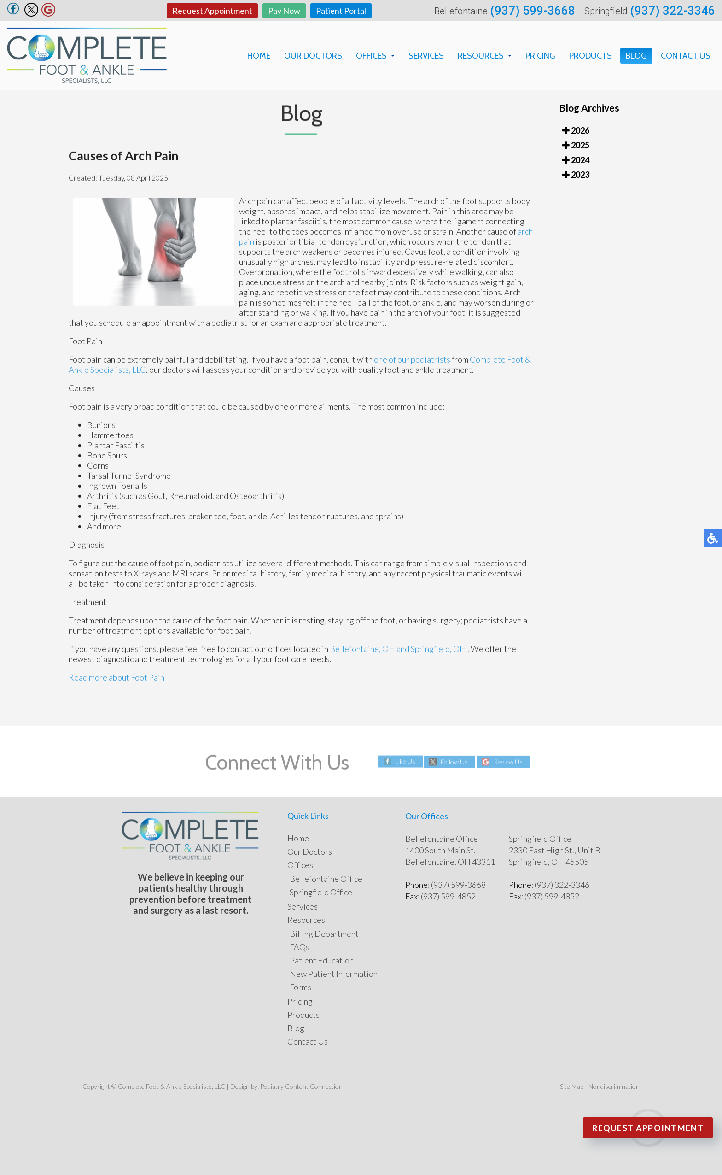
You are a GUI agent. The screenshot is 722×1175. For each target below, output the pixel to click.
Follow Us (454, 761)
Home (258, 56)
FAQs (299, 947)
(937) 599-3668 (532, 11)
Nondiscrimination (614, 1086)
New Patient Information (334, 974)
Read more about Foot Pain (116, 679)
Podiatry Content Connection (301, 1086)
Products (590, 56)
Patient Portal (341, 11)
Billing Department (324, 933)
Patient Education (322, 960)
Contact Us (685, 56)
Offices (371, 56)
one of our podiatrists (412, 361)
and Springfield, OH (431, 651)
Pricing (540, 56)
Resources (481, 56)
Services (426, 56)
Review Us (508, 761)
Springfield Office (321, 892)
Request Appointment (212, 11)
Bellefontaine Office (326, 879)
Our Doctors (313, 56)
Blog (636, 56)
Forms (300, 987)
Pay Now (284, 11)
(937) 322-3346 (672, 11)
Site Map (571, 1086)
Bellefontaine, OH (362, 651)
